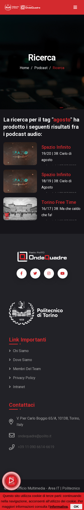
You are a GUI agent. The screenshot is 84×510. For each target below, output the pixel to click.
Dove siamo (20, 360)
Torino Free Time (58, 202)
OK (76, 506)
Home (24, 68)
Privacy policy (22, 378)
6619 (50, 447)
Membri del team (25, 369)
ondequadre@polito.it (30, 435)
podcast (40, 68)
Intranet (17, 387)
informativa (59, 506)
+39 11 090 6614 (31, 447)
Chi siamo (19, 351)
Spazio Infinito (56, 147)
